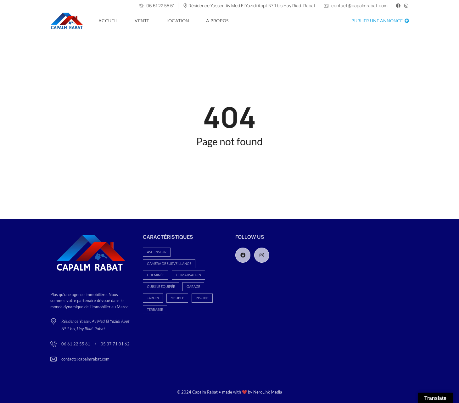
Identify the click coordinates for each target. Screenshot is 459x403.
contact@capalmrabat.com (356, 5)
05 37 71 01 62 (115, 343)
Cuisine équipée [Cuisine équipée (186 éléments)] (161, 286)
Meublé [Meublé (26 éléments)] (177, 298)
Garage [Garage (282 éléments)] (193, 286)
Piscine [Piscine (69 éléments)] (202, 298)
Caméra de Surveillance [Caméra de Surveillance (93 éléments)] (169, 263)
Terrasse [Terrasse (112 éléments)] (155, 309)
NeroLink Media (267, 392)
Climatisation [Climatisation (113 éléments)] (188, 275)
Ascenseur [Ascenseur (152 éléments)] (156, 252)
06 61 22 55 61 (157, 5)
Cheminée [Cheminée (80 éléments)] (155, 275)
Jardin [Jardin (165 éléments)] (153, 298)
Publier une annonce (380, 20)
